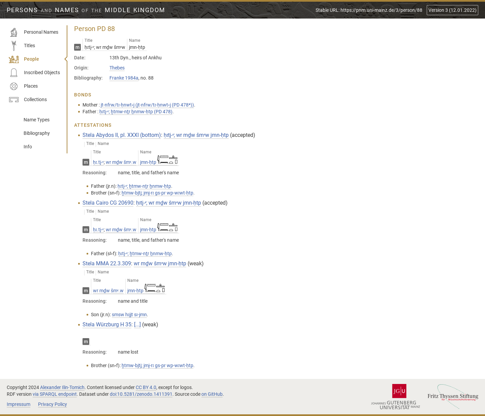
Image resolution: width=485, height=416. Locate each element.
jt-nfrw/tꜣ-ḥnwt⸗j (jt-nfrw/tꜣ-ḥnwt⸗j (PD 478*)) (147, 105)
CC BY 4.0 (146, 387)
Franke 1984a (123, 78)
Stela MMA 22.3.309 (107, 263)
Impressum (18, 404)
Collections (28, 100)
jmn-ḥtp (158, 162)
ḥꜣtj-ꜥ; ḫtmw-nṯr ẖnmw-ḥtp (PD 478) (135, 111)
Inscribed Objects (34, 73)
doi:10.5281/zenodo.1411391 (141, 394)
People (24, 59)
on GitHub (212, 394)
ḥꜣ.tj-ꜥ (98, 162)
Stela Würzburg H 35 (107, 324)
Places (23, 86)
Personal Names (33, 32)
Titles (22, 46)
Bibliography (37, 133)
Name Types (37, 119)
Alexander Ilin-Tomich (62, 387)
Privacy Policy (52, 404)
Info (28, 146)
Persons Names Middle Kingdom (86, 10)
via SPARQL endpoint (55, 394)
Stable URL (369, 10)
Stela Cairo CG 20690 (108, 203)
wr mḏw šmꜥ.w (121, 162)
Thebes (117, 67)
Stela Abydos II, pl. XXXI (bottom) (122, 135)
